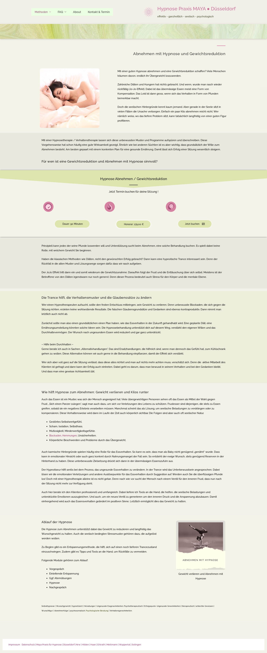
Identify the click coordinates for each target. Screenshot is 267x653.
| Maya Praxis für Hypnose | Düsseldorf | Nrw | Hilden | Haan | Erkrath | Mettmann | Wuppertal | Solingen (88, 644)
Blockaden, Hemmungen (64, 435)
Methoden (40, 12)
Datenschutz (28, 644)
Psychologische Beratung (97, 611)
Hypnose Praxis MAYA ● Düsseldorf (196, 9)
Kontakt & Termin (94, 12)
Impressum (14, 644)
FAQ (58, 12)
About (74, 12)
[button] (72, 224)
